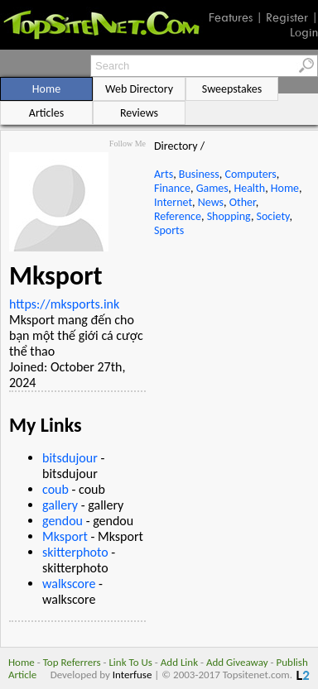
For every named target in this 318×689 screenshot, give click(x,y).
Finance (172, 188)
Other (242, 202)
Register (287, 17)
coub (55, 489)
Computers (250, 174)
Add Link (179, 662)
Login (304, 32)
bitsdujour (70, 458)
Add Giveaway (237, 662)
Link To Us (130, 662)
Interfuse (132, 674)
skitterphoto (75, 552)
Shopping (229, 216)
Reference (177, 216)
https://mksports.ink (64, 304)
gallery (60, 505)
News (211, 202)
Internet (173, 202)
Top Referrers (72, 662)
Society (273, 216)
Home (285, 188)
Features (231, 17)
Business (199, 174)
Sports (169, 230)
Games (212, 188)
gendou (62, 521)
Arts (163, 174)
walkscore (68, 583)
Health (249, 188)
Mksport (65, 536)
